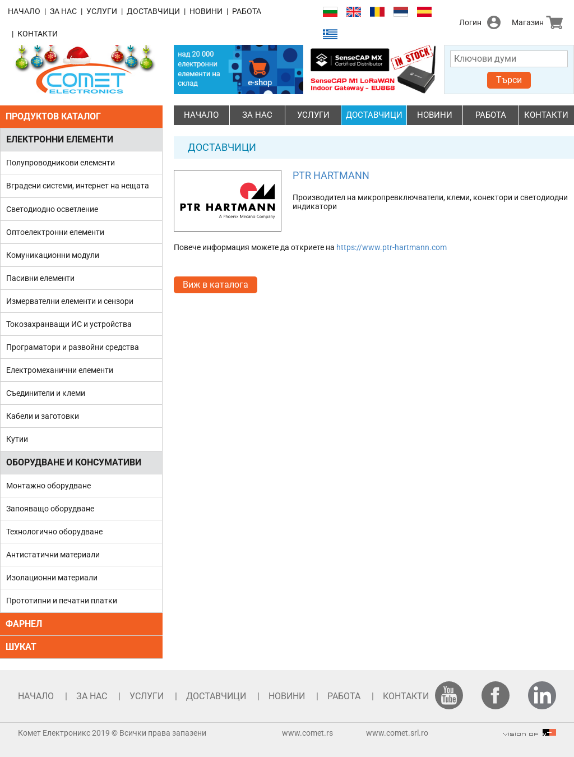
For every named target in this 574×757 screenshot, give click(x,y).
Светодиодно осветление (52, 209)
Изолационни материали (52, 577)
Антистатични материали (53, 554)
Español (424, 12)
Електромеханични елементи (59, 370)
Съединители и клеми (45, 393)
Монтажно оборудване (48, 485)
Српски (401, 12)
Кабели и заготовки (42, 416)
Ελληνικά (330, 34)
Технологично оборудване (54, 531)
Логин (470, 22)
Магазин (528, 22)
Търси (509, 80)
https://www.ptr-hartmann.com (391, 247)
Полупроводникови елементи (60, 162)
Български (330, 12)
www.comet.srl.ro (397, 732)
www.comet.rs (307, 732)
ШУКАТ (21, 646)
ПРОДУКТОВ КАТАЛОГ (53, 116)
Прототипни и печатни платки (61, 600)
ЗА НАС (63, 11)
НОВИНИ (206, 11)
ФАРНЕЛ (24, 623)
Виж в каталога (215, 284)
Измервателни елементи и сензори (69, 301)
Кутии (17, 439)
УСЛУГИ (101, 11)
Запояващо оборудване (50, 508)
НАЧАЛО (24, 11)
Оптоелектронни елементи (55, 232)
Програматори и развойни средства (72, 347)
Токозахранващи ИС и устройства (69, 324)
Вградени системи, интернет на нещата (77, 185)
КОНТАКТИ (37, 33)
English (353, 12)
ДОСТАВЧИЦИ (153, 11)
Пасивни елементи (40, 278)
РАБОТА (246, 11)
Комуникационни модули (52, 255)
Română (377, 12)
